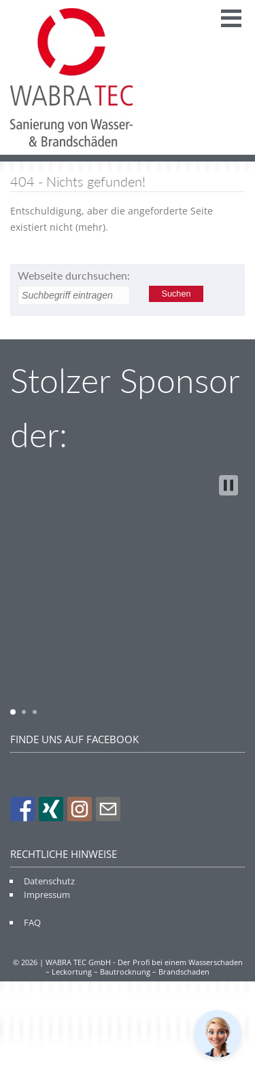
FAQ (32, 922)
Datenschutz (49, 881)
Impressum (47, 894)
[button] (228, 485)
